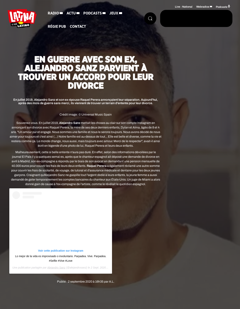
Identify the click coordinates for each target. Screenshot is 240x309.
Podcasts (92, 13)
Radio (53, 13)
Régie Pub (57, 27)
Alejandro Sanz (56, 267)
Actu (71, 13)
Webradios (202, 6)
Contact (78, 27)
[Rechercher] (150, 18)
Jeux (113, 13)
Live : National (183, 6)
